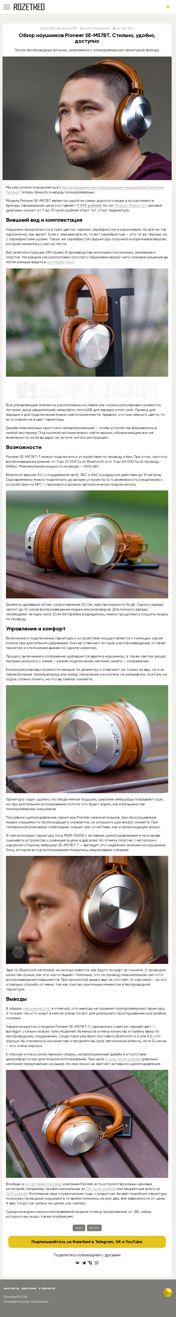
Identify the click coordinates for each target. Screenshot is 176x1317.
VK (118, 1241)
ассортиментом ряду (43, 1184)
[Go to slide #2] (51, 390)
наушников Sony (37, 1008)
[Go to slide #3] (75, 390)
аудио (79, 1227)
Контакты (11, 1288)
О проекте (46, 1288)
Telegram (104, 1241)
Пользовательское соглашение (26, 1301)
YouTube (134, 1241)
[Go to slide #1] (27, 390)
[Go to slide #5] (123, 390)
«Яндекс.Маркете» (130, 205)
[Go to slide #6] (147, 390)
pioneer (94, 1227)
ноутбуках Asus (60, 262)
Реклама (29, 1288)
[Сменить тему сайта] (168, 6)
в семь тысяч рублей (123, 1059)
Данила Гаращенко (95, 28)
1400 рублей (17, 1193)
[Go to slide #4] (99, 390)
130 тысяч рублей (101, 1189)
